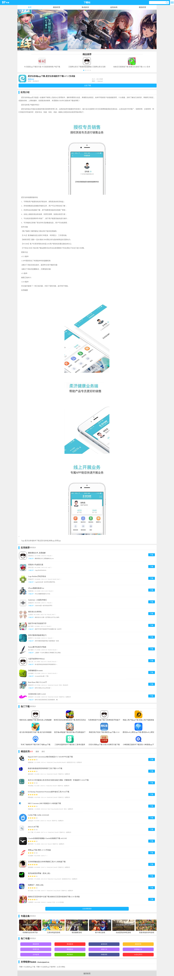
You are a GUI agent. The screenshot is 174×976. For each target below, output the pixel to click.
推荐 (31, 751)
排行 (43, 751)
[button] (83, 70)
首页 (30, 7)
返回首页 (87, 973)
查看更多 (33, 547)
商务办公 (31, 79)
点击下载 (87, 85)
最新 (37, 751)
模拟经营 (56, 7)
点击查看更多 (87, 909)
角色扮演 (85, 7)
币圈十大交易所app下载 (27, 967)
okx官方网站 (61, 967)
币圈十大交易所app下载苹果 (46, 967)
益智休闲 (113, 7)
